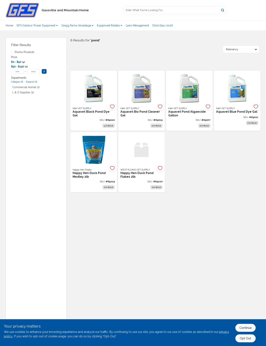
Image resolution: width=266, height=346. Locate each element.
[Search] (223, 10)
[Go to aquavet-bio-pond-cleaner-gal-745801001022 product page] (141, 101)
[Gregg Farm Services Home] (22, 10)
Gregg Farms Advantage (76, 25)
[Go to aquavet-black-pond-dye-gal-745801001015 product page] (93, 101)
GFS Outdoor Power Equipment (35, 25)
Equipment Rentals (108, 25)
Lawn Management (137, 25)
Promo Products (24, 52)
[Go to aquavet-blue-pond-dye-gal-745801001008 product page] (237, 101)
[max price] (33, 71)
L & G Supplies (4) (23, 92)
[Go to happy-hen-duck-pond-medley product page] (93, 162)
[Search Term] (174, 10)
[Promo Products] (12, 52)
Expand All (31, 81)
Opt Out (245, 338)
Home (9, 25)
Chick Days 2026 (162, 25)
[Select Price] (44, 71)
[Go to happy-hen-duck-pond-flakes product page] (141, 162)
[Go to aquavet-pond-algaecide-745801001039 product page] (189, 101)
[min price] (17, 71)
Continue (245, 328)
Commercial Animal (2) (26, 87)
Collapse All (17, 81)
